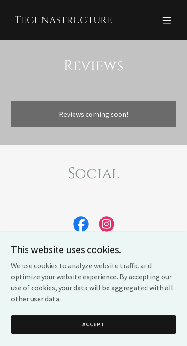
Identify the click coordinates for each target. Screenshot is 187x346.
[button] (167, 20)
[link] (63, 20)
